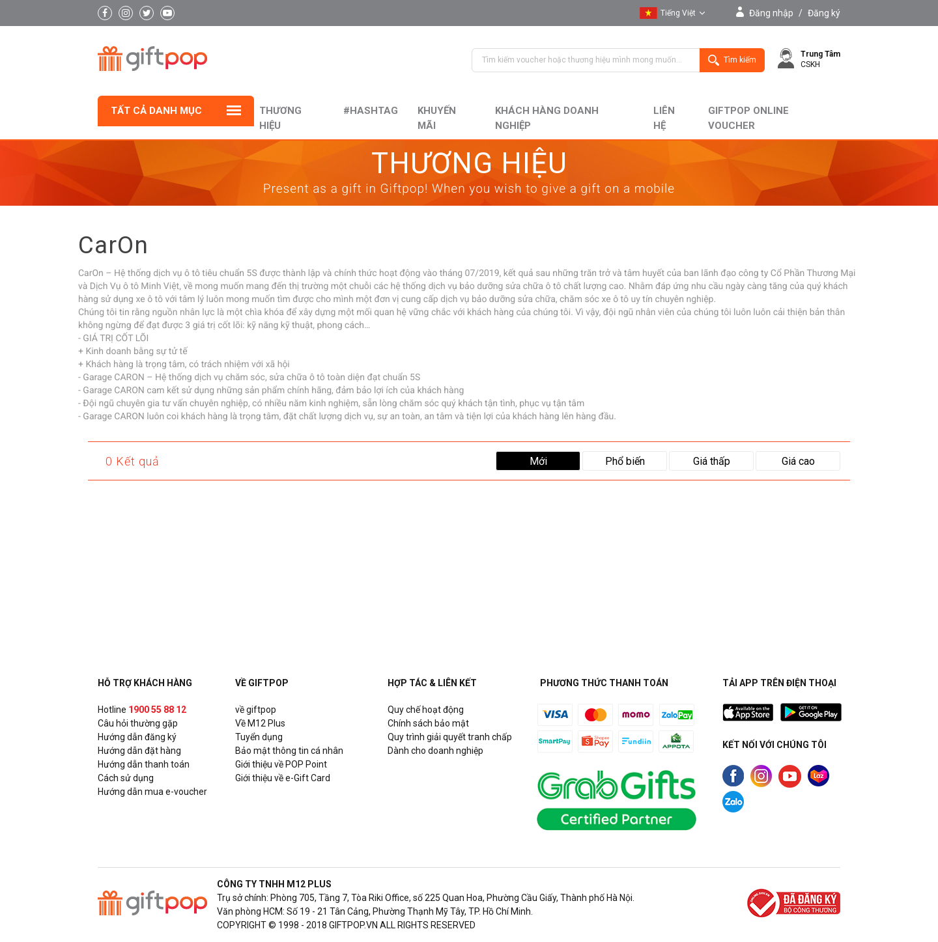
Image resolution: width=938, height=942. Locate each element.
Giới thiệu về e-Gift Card (282, 778)
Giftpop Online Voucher (748, 118)
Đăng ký (824, 13)
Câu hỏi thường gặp (138, 723)
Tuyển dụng (259, 737)
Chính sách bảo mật (428, 723)
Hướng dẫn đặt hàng (139, 750)
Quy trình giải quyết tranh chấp (450, 737)
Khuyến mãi (437, 118)
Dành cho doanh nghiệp (435, 750)
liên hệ (664, 118)
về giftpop (255, 709)
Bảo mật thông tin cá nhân (289, 750)
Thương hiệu (280, 118)
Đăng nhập (771, 13)
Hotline (142, 709)
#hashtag (370, 111)
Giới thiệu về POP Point (281, 764)
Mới (538, 461)
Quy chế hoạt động (426, 709)
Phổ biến (625, 461)
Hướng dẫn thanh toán (144, 764)
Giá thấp (711, 461)
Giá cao (798, 461)
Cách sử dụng (126, 778)
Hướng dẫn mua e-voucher (152, 791)
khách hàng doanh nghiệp (547, 118)
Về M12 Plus (260, 723)
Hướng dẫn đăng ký (137, 737)
